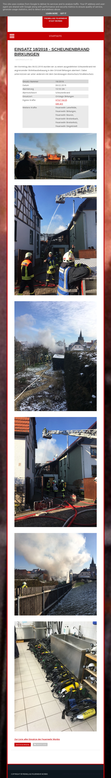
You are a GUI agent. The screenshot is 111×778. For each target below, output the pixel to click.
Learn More (52, 13)
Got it (63, 13)
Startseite (55, 36)
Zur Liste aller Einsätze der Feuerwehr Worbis (37, 739)
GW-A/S (59, 103)
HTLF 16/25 (61, 100)
